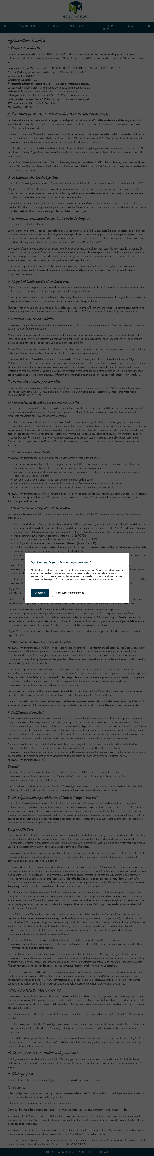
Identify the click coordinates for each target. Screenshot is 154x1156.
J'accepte (40, 592)
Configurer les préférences (70, 592)
